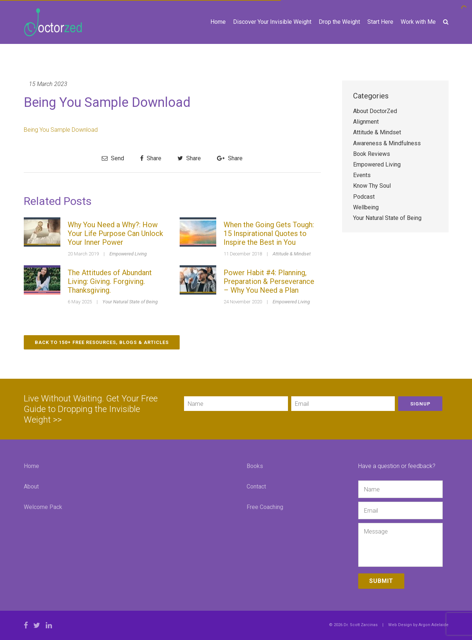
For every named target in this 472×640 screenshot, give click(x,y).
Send (113, 158)
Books (255, 466)
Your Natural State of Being (130, 301)
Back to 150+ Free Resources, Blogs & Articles (102, 342)
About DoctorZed (375, 111)
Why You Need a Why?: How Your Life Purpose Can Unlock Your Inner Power (115, 233)
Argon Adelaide (434, 624)
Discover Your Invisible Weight (272, 21)
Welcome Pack (43, 507)
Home (218, 21)
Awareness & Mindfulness (387, 143)
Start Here (380, 21)
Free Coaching (265, 507)
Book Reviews (371, 153)
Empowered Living (128, 254)
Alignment (366, 121)
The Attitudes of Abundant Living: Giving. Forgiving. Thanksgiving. (110, 281)
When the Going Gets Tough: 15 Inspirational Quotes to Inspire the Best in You (269, 233)
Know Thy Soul (372, 185)
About (31, 486)
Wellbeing (366, 207)
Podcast (364, 196)
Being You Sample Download (61, 129)
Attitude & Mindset (292, 254)
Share (150, 158)
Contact (256, 486)
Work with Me (418, 21)
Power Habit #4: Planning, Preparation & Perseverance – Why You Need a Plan (269, 281)
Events (362, 175)
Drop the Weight (339, 21)
